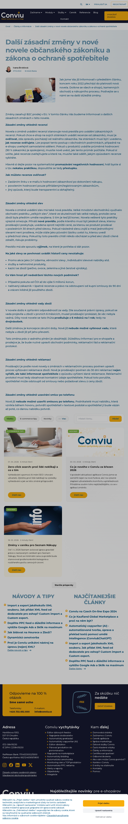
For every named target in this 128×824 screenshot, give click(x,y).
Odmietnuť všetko (104, 817)
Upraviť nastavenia (103, 810)
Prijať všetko (103, 803)
